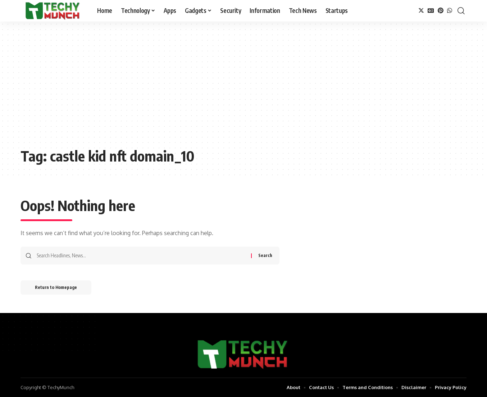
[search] (461, 11)
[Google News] (431, 10)
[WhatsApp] (449, 10)
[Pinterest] (440, 10)
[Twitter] (421, 10)
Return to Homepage (56, 287)
